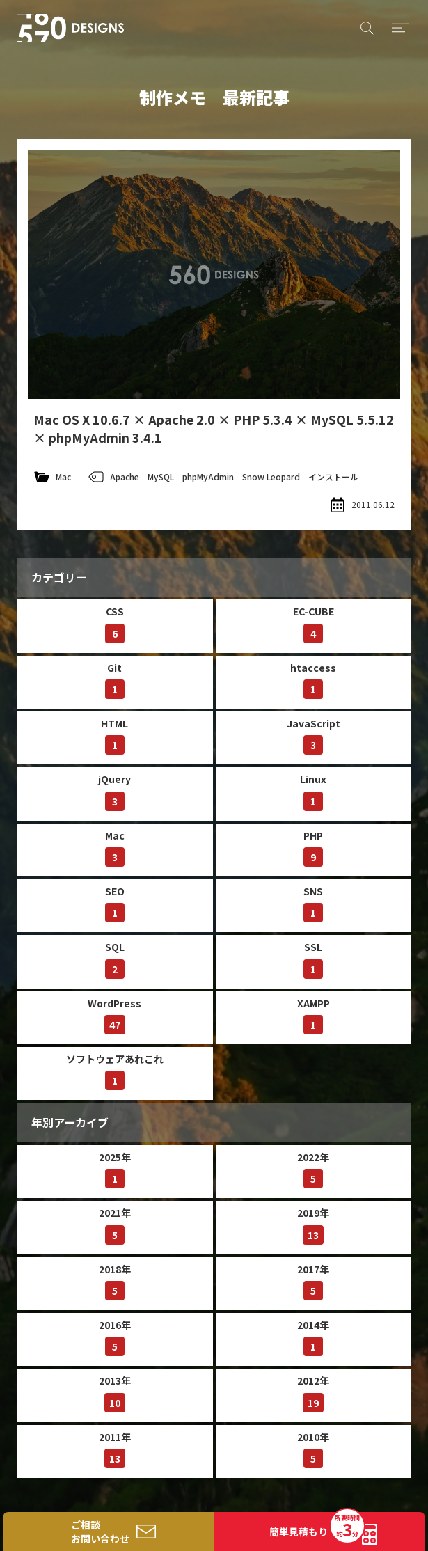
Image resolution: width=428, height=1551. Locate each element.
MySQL (161, 476)
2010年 (313, 1449)
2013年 (115, 1392)
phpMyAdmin (208, 476)
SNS (313, 903)
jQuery (114, 791)
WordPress (114, 1015)
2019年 (313, 1225)
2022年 (313, 1169)
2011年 (115, 1449)
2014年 (313, 1337)
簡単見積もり (316, 1527)
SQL (115, 959)
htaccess (313, 680)
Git (115, 680)
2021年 (115, 1225)
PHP (313, 847)
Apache (124, 476)
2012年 (313, 1392)
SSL (313, 959)
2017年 (313, 1281)
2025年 (115, 1169)
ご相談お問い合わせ (100, 1531)
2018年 (115, 1281)
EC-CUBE (313, 623)
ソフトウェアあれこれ (115, 1071)
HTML (114, 735)
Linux (313, 791)
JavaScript (313, 735)
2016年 (115, 1337)
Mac (63, 476)
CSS (115, 623)
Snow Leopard (271, 476)
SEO (115, 903)
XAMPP (313, 1015)
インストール (333, 476)
